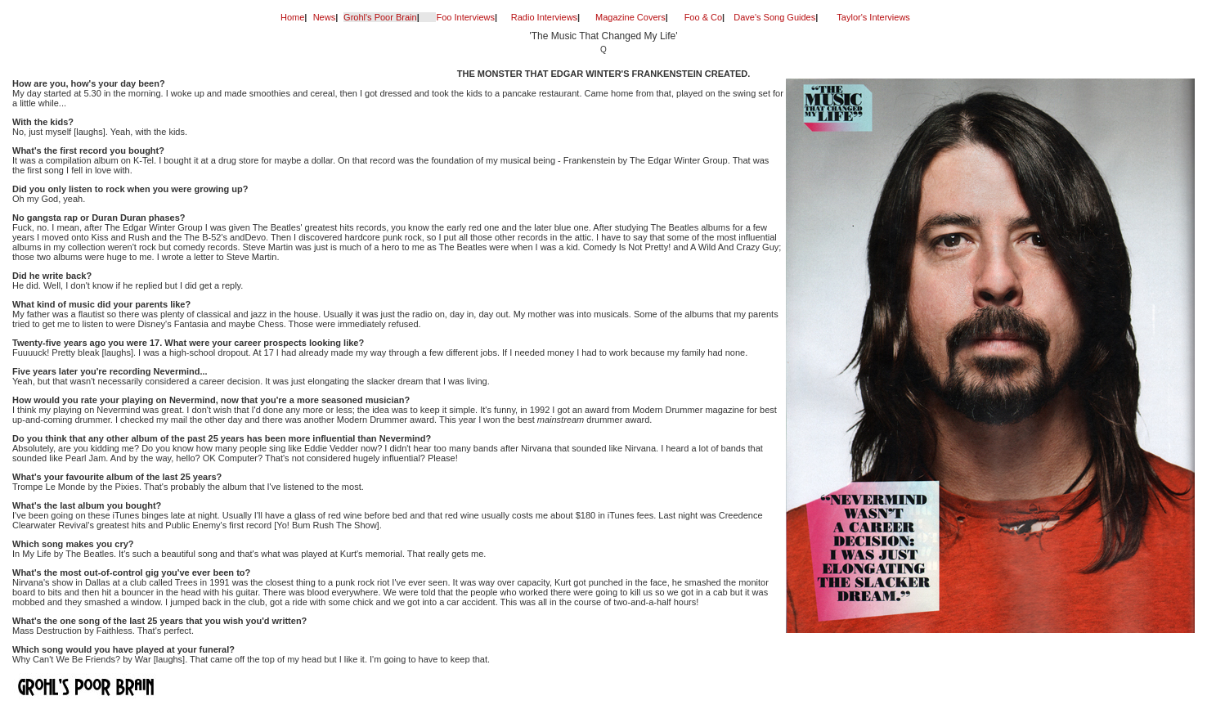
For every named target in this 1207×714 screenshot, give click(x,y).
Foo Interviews (465, 17)
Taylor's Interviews (873, 17)
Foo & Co (703, 17)
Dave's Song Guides (774, 17)
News (324, 17)
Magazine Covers (630, 17)
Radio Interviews (544, 17)
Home (292, 17)
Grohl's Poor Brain (380, 17)
